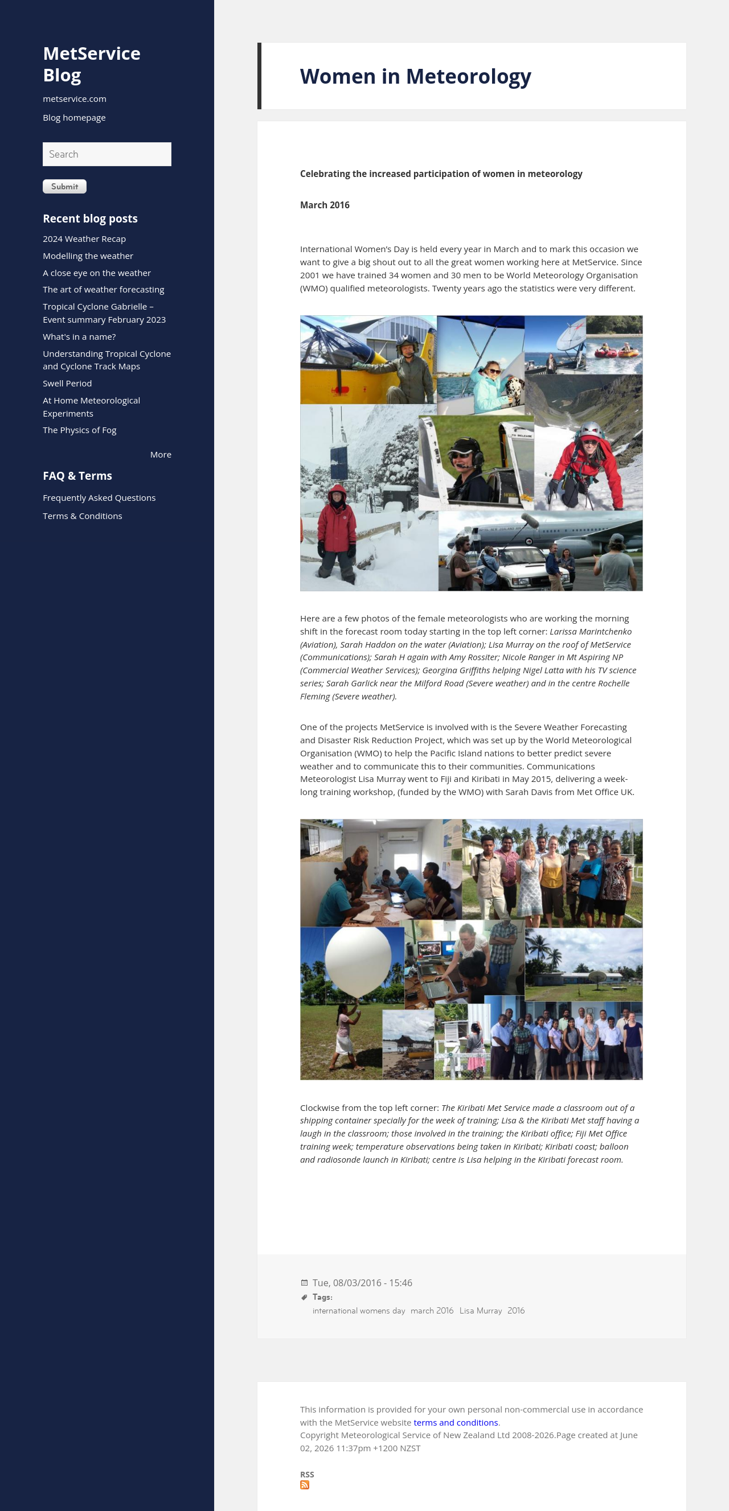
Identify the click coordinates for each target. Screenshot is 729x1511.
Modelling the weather (88, 255)
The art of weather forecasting (103, 289)
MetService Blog (92, 64)
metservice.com (75, 98)
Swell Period (67, 383)
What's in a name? (79, 336)
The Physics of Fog (79, 429)
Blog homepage (74, 117)
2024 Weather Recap (84, 238)
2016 (516, 1310)
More (161, 454)
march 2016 (432, 1310)
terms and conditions (455, 1422)
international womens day (359, 1310)
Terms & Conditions (82, 515)
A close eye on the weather (97, 272)
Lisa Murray (481, 1310)
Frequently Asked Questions (99, 497)
